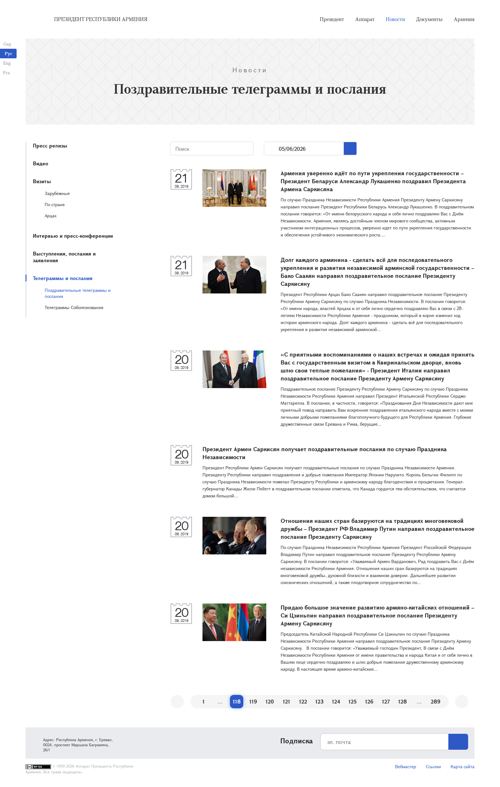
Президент (332, 19)
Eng (7, 63)
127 (386, 701)
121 (286, 701)
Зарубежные (57, 193)
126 (369, 701)
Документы (429, 19)
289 (435, 701)
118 (237, 701)
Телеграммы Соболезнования (74, 307)
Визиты (42, 181)
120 (270, 701)
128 (402, 701)
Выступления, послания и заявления (64, 257)
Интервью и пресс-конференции (73, 235)
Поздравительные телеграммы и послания (78, 293)
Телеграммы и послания (62, 278)
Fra (6, 72)
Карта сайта (462, 766)
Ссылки (433, 766)
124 (336, 701)
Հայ (7, 44)
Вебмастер (405, 766)
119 (253, 701)
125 (353, 701)
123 (319, 701)
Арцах (50, 216)
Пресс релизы (50, 145)
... (272, 148)
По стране (55, 204)
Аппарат (365, 19)
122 (303, 701)
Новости (395, 19)
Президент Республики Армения (100, 19)
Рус (8, 53)
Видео (40, 163)
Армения (464, 19)
